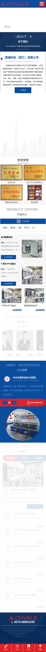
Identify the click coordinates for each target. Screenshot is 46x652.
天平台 (26, 228)
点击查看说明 (8, 257)
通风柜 (12, 228)
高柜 (19, 228)
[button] (42, 24)
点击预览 (23, 90)
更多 (33, 228)
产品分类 (23, 221)
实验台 (5, 228)
